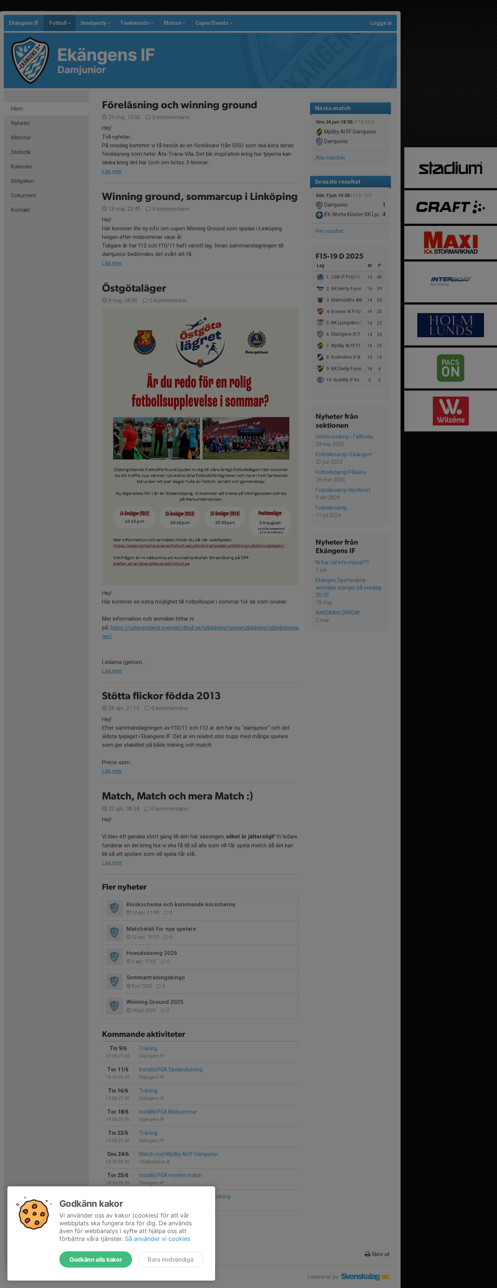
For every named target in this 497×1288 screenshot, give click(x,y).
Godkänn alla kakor (95, 1259)
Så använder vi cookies (157, 1238)
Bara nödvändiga (170, 1259)
